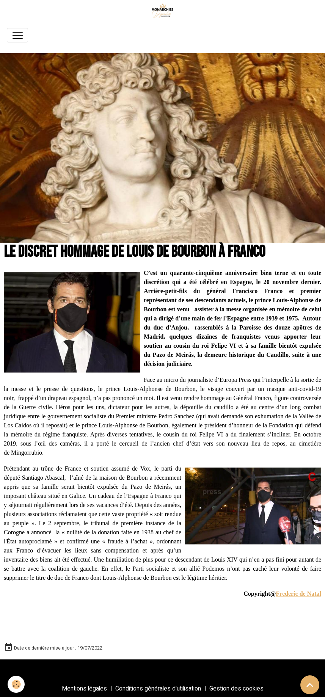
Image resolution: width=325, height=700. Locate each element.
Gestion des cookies (236, 688)
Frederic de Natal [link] (298, 593)
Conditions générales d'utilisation (158, 688)
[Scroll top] (309, 684)
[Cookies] (16, 684)
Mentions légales (84, 688)
